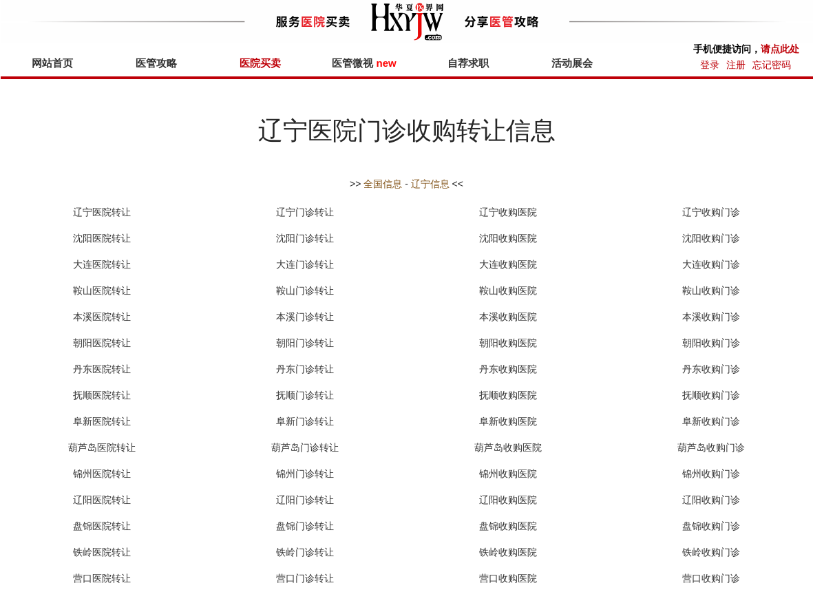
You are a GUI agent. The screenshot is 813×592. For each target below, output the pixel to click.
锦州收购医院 (508, 473)
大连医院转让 (102, 264)
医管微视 (364, 63)
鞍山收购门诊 (711, 290)
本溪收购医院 (508, 316)
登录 (709, 64)
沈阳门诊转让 (305, 238)
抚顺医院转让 (102, 395)
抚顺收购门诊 (711, 395)
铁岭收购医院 (508, 552)
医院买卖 (260, 63)
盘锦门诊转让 (305, 525)
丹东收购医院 (508, 368)
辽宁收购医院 (508, 212)
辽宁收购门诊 (711, 212)
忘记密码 (771, 64)
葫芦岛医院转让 (102, 447)
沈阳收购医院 (508, 238)
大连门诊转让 (305, 264)
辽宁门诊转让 (305, 212)
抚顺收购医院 (508, 395)
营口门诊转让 (305, 578)
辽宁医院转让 (102, 212)
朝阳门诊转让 (305, 342)
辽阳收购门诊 (711, 499)
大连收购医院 (508, 264)
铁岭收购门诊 (711, 552)
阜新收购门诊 (711, 421)
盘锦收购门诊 (711, 525)
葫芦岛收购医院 (508, 447)
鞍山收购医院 (508, 290)
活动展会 (572, 63)
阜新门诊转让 (305, 421)
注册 (736, 64)
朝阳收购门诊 (711, 342)
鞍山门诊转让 (305, 290)
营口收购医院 (508, 578)
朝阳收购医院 (508, 342)
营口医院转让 (102, 578)
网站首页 (52, 63)
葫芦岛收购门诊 (711, 447)
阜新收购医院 (508, 421)
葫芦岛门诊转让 (305, 447)
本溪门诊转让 (305, 316)
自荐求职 (468, 63)
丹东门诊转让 (305, 368)
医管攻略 (156, 63)
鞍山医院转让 (102, 290)
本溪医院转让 (102, 316)
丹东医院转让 (102, 368)
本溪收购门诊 (711, 316)
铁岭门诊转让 (305, 552)
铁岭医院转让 (102, 552)
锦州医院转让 (102, 473)
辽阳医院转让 (102, 499)
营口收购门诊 (711, 578)
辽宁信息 (430, 183)
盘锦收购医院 (508, 525)
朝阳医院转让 (102, 342)
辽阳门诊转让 (305, 499)
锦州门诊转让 (305, 473)
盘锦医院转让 (102, 525)
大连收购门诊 (711, 264)
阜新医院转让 (102, 421)
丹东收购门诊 (711, 368)
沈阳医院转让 (102, 238)
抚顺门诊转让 (305, 395)
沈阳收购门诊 (711, 238)
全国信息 (382, 183)
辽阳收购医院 (508, 499)
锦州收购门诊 (711, 473)
